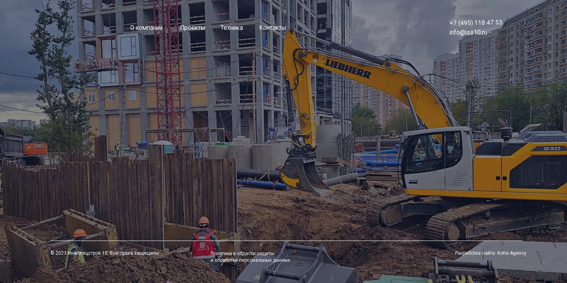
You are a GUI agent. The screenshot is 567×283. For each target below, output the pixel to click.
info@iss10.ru (468, 32)
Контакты (272, 27)
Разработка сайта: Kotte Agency (490, 253)
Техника (231, 27)
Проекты (193, 27)
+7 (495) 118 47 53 (476, 23)
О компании (146, 27)
